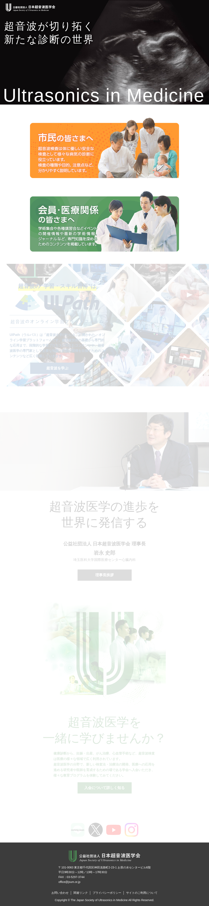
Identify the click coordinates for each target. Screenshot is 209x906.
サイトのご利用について (142, 892)
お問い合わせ (60, 892)
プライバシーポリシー (107, 892)
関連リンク (80, 892)
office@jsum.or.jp (69, 882)
